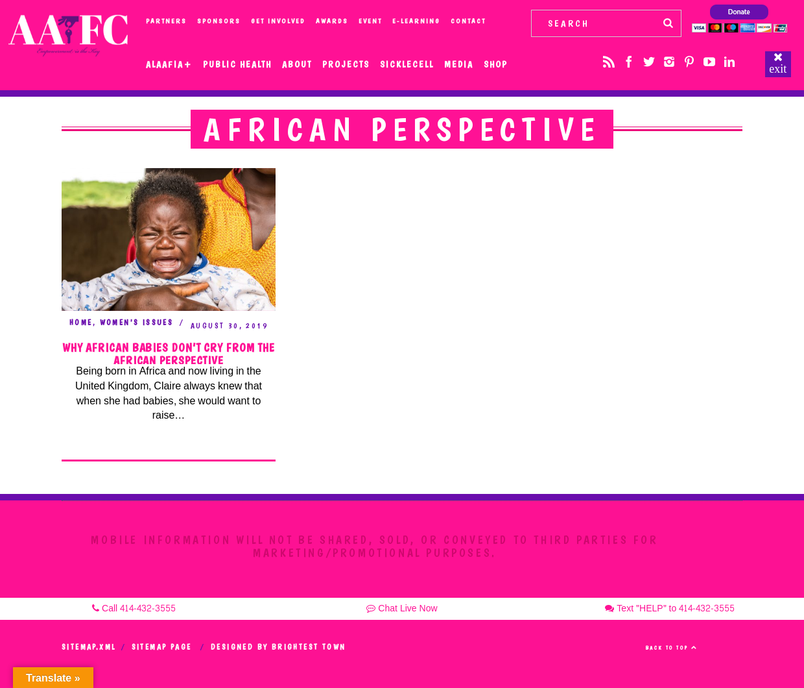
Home (81, 322)
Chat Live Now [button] (401, 608)
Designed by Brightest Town (278, 647)
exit (777, 69)
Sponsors (219, 21)
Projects (346, 64)
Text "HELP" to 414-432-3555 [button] (670, 608)
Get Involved (278, 21)
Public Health (237, 64)
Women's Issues (137, 322)
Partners (166, 21)
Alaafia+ (169, 64)
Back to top (671, 648)
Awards (332, 21)
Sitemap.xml (88, 647)
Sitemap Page (162, 647)
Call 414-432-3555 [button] (134, 608)
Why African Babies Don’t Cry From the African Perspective (168, 354)
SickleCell (407, 64)
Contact (468, 21)
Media (458, 64)
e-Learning (416, 21)
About (297, 64)
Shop (496, 64)
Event (370, 21)
